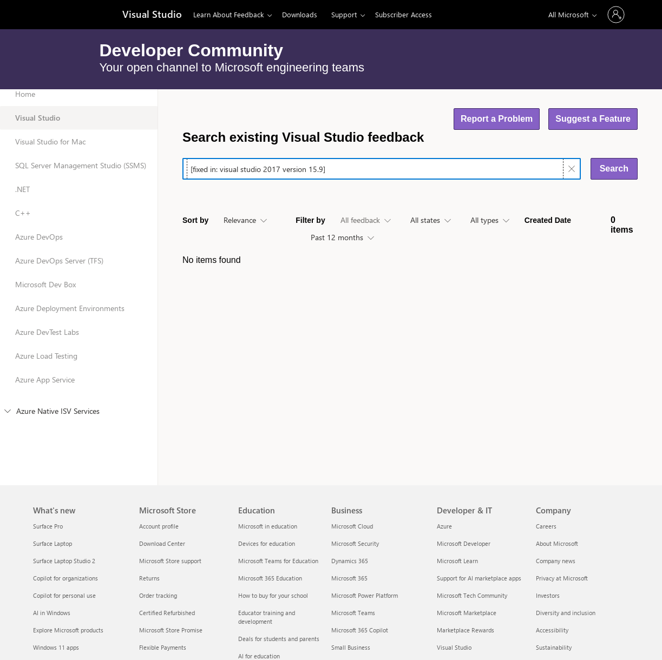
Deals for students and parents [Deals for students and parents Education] (278, 639)
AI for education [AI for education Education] (259, 656)
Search (614, 168)
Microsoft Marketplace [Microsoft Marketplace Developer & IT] (466, 613)
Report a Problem (497, 118)
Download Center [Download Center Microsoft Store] (162, 543)
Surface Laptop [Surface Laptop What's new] (52, 543)
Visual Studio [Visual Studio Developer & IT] (454, 647)
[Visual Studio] (151, 15)
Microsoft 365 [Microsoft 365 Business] (349, 578)
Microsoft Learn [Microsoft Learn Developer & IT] (457, 561)
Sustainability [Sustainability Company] (554, 647)
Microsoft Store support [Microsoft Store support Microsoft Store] (170, 561)
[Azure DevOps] (79, 244)
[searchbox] (375, 169)
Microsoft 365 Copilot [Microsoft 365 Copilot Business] (359, 630)
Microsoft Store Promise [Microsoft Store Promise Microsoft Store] (170, 630)
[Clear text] (571, 169)
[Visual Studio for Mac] (79, 149)
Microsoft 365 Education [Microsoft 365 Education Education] (270, 578)
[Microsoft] (70, 14)
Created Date (548, 220)
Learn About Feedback (228, 14)
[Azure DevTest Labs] (79, 339)
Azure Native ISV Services (52, 411)
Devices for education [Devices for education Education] (266, 543)
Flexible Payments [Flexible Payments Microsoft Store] (162, 647)
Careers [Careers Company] (546, 526)
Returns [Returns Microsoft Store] (149, 578)
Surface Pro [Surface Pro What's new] (48, 526)
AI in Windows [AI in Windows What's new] (51, 613)
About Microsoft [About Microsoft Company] (557, 543)
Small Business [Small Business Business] (350, 647)
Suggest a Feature (593, 118)
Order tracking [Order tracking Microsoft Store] (158, 595)
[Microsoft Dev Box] (79, 291)
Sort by (195, 220)
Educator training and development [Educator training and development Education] (266, 617)
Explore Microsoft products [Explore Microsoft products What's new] (68, 630)
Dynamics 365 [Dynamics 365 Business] (349, 561)
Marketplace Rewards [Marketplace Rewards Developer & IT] (465, 630)
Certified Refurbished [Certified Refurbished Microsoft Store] (167, 613)
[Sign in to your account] (616, 15)
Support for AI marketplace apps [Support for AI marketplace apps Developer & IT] (479, 578)
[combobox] (245, 220)
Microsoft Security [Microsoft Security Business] (355, 543)
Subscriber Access (403, 14)
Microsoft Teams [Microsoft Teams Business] (353, 613)
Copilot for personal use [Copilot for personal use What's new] (64, 595)
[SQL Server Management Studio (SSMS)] (79, 172)
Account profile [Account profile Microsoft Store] (159, 526)
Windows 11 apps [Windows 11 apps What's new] (56, 647)
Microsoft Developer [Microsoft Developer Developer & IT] (463, 543)
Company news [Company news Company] (555, 561)
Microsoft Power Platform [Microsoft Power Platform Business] (364, 595)
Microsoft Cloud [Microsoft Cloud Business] (352, 526)
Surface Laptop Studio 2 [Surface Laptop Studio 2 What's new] (64, 561)
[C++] (79, 220)
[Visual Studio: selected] (79, 125)
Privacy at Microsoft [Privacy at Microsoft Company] (562, 578)
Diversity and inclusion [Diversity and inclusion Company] (565, 613)
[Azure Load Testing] (79, 363)
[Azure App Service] (79, 387)
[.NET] (79, 196)
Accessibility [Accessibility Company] (552, 630)
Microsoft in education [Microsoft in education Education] (267, 526)
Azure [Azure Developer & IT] (444, 526)
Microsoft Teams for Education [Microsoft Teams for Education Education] (278, 561)
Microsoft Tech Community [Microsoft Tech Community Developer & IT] (472, 595)
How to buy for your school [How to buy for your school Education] (273, 595)
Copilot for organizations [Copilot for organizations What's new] (65, 578)
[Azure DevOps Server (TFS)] (79, 268)
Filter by (310, 220)
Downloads (299, 14)
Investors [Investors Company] (548, 595)
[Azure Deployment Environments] (79, 315)
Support (344, 14)
